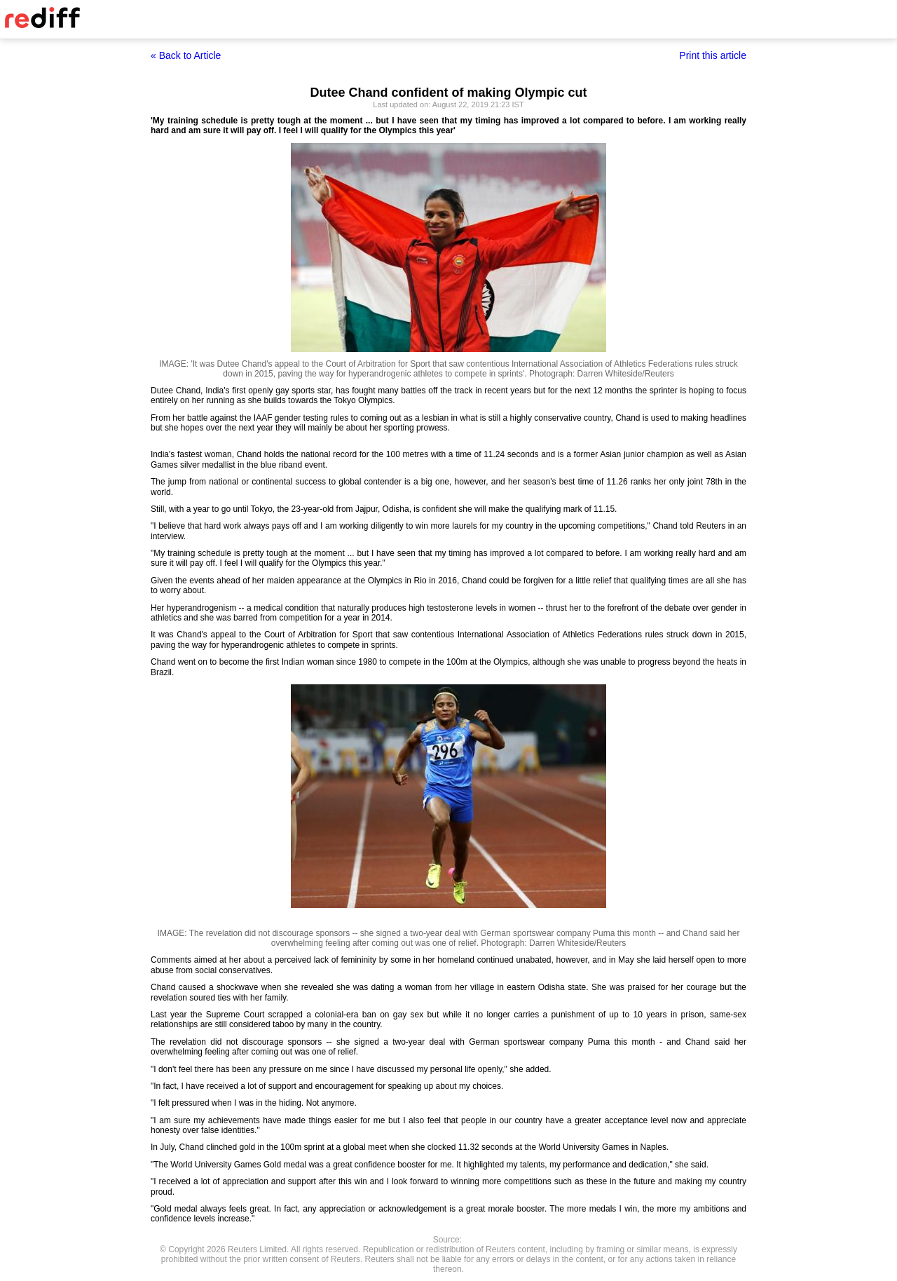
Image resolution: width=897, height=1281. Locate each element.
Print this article (712, 55)
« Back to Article (186, 55)
